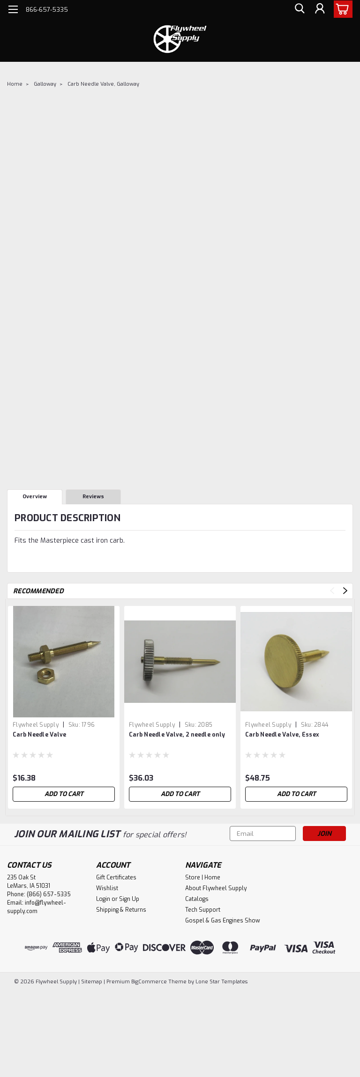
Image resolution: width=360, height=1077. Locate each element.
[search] (299, 9)
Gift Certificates (116, 877)
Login (103, 899)
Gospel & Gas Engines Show (222, 920)
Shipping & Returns (121, 910)
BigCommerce (149, 981)
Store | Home (202, 877)
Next (345, 590)
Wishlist (107, 888)
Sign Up (129, 899)
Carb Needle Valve (39, 734)
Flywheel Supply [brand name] (36, 725)
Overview (34, 496)
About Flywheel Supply (216, 888)
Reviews (93, 496)
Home (14, 84)
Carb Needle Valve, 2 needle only (177, 734)
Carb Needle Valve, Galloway (103, 84)
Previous (332, 590)
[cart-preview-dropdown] (341, 9)
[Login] (320, 9)
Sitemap (91, 981)
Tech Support (202, 910)
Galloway (45, 84)
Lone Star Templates (221, 981)
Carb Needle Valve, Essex (282, 734)
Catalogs (197, 899)
